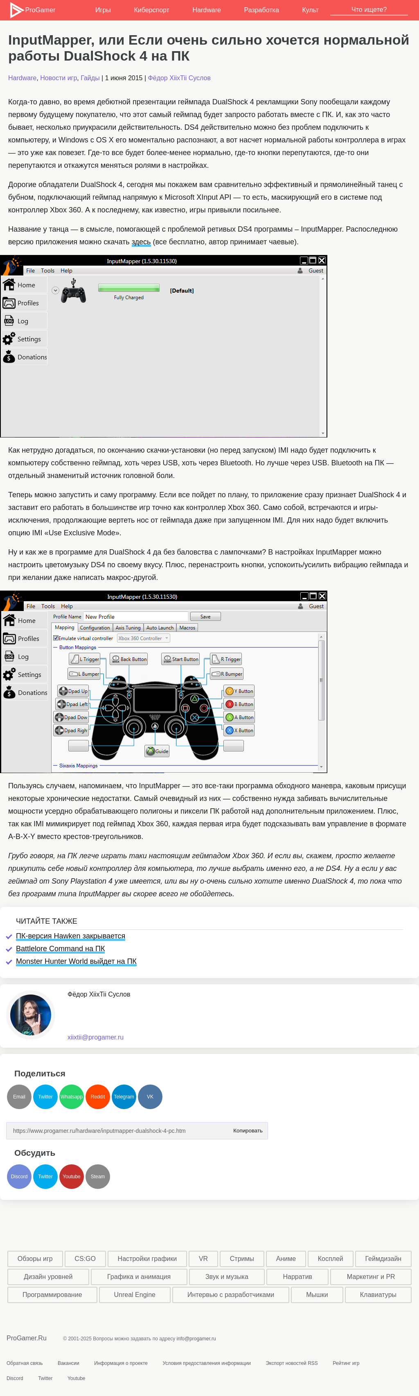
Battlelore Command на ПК (60, 949)
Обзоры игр (35, 1258)
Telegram (124, 1097)
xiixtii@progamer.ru (96, 1037)
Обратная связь (25, 1363)
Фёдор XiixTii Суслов (179, 77)
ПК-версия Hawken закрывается (70, 936)
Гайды (90, 77)
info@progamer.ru (196, 1339)
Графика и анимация (139, 1276)
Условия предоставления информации (206, 1363)
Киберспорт (151, 10)
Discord (19, 1176)
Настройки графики (147, 1258)
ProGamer (32, 10)
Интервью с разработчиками (230, 1294)
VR (203, 1258)
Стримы (242, 1258)
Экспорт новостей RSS (292, 1363)
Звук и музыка (226, 1276)
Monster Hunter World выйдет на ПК (76, 961)
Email (19, 1097)
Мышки (317, 1294)
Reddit (98, 1097)
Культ (310, 10)
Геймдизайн (383, 1258)
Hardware (207, 10)
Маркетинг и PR (371, 1276)
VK (150, 1097)
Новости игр (58, 77)
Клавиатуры (378, 1294)
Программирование (52, 1294)
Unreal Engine (134, 1294)
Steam (98, 1176)
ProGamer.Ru (27, 1338)
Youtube (72, 1176)
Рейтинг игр (346, 1363)
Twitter (45, 1097)
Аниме (286, 1258)
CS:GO (85, 1258)
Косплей (330, 1258)
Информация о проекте (121, 1363)
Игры (103, 10)
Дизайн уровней (48, 1276)
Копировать (248, 1128)
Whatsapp (72, 1097)
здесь (141, 242)
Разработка (261, 10)
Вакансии (68, 1363)
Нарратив (298, 1276)
